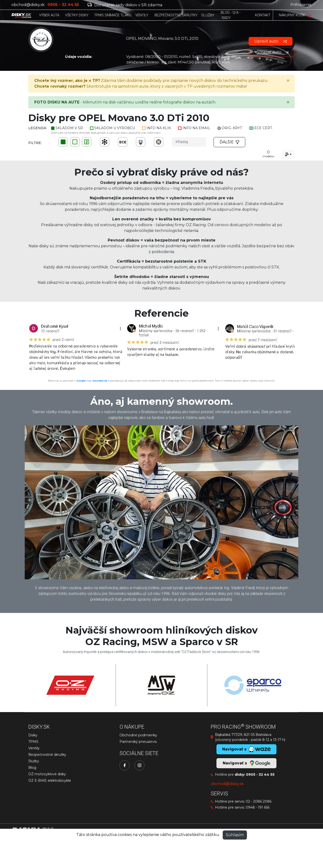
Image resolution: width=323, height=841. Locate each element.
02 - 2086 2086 (258, 801)
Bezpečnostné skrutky (47, 754)
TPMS (33, 741)
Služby (33, 761)
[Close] (287, 80)
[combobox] (288, 154)
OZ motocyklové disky (47, 774)
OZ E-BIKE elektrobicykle (49, 780)
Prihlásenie (300, 4)
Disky (32, 735)
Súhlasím (235, 835)
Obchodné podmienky (138, 735)
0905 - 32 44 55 (260, 774)
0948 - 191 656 (257, 807)
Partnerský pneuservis (138, 741)
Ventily (34, 748)
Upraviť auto (270, 41)
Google (81, 380)
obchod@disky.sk (28, 4)
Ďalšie (229, 142)
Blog (32, 767)
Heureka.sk (99, 380)
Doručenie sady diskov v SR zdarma (125, 5)
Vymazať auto (272, 52)
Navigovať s (246, 763)
